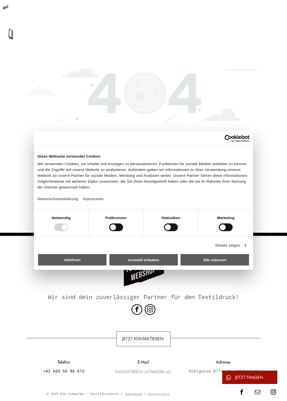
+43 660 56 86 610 (102, 10)
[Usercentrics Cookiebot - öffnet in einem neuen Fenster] (228, 138)
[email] (257, 392)
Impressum (93, 199)
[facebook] (137, 310)
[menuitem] (107, 28)
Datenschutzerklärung (58, 199)
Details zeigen (227, 245)
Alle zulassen (214, 260)
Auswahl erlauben (143, 260)
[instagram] (150, 310)
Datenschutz (159, 394)
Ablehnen (72, 260)
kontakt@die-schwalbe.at (157, 10)
